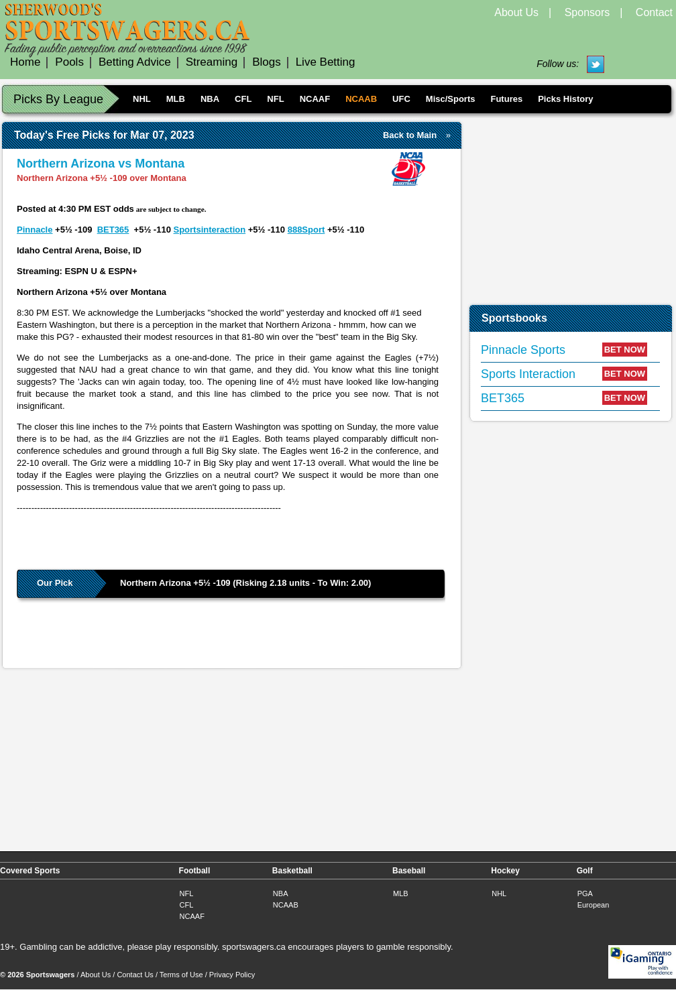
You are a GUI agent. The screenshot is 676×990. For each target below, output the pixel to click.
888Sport (306, 230)
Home (25, 62)
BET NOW (624, 350)
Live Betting (325, 62)
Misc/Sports (450, 99)
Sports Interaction (528, 374)
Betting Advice (135, 62)
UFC (401, 99)
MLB (175, 99)
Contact (654, 12)
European (593, 905)
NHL (142, 99)
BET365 (113, 230)
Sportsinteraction (210, 230)
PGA (585, 893)
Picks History (565, 99)
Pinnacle (34, 230)
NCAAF (315, 99)
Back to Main (410, 135)
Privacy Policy (232, 975)
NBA (210, 99)
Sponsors (587, 12)
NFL (275, 99)
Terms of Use (181, 975)
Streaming (211, 62)
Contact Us (135, 975)
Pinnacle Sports (523, 350)
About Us (516, 12)
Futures (506, 99)
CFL (243, 99)
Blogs (266, 62)
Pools (69, 62)
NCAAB (361, 99)
